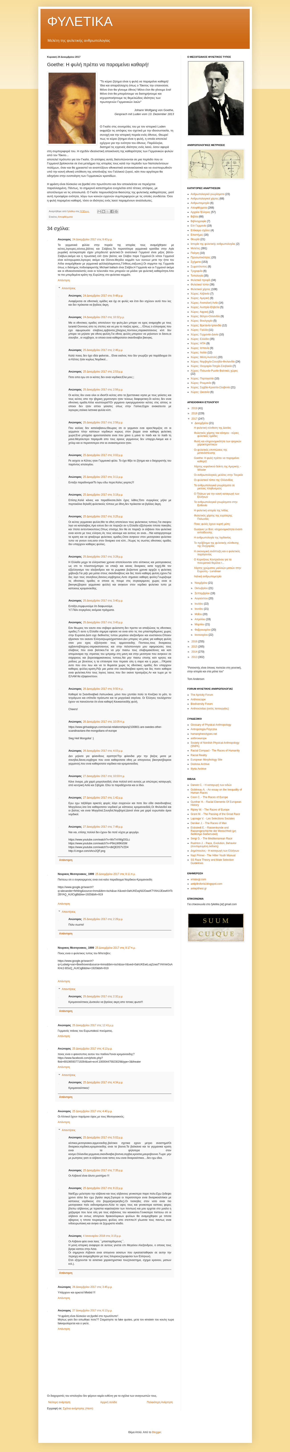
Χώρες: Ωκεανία (200, 392)
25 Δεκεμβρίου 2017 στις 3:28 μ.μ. (103, 556)
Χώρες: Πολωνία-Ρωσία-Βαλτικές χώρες (214, 370)
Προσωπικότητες (201, 257)
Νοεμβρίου (201, 582)
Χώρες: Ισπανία (200, 348)
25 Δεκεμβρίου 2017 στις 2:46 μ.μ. (103, 350)
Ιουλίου (199, 603)
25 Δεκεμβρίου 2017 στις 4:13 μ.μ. (92, 1048)
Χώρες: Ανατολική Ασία (204, 302)
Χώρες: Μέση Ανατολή (204, 357)
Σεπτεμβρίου (202, 593)
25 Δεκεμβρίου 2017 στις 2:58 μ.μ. (103, 422)
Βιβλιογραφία (198, 221)
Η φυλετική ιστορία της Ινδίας (211, 510)
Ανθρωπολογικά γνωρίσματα (208, 194)
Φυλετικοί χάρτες (201, 289)
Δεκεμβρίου (202, 423)
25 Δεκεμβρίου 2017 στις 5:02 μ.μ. (103, 1137)
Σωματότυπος (199, 266)
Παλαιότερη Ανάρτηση (160, 1402)
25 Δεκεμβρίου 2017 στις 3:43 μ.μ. (103, 622)
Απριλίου (200, 619)
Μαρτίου (200, 624)
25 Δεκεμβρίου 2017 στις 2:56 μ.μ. (103, 389)
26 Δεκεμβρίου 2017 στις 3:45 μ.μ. (92, 1287)
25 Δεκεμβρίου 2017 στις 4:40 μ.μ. (92, 1111)
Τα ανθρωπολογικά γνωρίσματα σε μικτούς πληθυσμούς (214, 487)
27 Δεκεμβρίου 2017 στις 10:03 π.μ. (104, 776)
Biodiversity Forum (202, 703)
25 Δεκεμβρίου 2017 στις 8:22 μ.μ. (103, 1188)
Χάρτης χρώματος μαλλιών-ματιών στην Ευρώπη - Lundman (217, 569)
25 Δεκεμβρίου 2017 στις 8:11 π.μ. (115, 874)
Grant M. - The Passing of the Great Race (215, 814)
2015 (194, 646)
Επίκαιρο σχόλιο (200, 230)
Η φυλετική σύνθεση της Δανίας (212, 427)
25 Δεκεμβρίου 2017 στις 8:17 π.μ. (115, 947)
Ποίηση (195, 253)
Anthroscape (198, 699)
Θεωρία (195, 239)
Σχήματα (196, 261)
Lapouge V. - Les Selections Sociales (213, 818)
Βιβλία (194, 216)
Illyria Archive (199, 768)
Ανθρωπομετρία (200, 203)
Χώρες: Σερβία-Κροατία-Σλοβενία (210, 387)
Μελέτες (195, 248)
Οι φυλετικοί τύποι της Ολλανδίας (213, 480)
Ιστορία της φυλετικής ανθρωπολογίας (213, 243)
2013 (194, 657)
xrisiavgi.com (198, 879)
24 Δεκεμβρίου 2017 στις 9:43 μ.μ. (92, 239)
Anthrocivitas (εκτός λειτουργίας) (210, 708)
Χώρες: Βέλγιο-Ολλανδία (205, 316)
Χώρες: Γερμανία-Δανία (205, 334)
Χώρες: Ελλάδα (200, 339)
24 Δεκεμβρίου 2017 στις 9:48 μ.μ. (103, 295)
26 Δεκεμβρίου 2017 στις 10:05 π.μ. (104, 721)
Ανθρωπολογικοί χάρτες (205, 198)
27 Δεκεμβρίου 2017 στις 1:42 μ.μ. (103, 797)
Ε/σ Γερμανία (198, 225)
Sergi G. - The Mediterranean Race (211, 838)
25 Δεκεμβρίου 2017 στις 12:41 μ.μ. (93, 1025)
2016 (194, 641)
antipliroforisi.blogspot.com (206, 883)
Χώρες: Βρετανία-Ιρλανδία (206, 325)
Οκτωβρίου (201, 588)
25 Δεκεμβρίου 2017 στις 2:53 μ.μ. (103, 371)
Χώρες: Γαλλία (199, 329)
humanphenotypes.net (204, 733)
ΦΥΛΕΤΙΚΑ (80, 21)
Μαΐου (199, 614)
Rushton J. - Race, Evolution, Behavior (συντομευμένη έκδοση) (214, 845)
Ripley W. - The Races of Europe (210, 809)
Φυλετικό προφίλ (201, 280)
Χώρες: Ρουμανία (201, 382)
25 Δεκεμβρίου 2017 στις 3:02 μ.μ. (103, 455)
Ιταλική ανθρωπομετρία (207, 576)
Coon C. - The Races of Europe (209, 797)
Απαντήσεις (69, 288)
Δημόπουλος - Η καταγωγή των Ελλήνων (215, 850)
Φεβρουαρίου (203, 629)
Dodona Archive (200, 764)
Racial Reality (199, 755)
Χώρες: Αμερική (200, 298)
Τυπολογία (197, 275)
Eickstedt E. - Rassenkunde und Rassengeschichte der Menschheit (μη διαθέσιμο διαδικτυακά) (213, 831)
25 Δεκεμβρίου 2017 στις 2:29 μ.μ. (103, 919)
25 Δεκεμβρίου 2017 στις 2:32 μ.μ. (103, 996)
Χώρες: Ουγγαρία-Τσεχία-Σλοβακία (211, 366)
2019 (194, 408)
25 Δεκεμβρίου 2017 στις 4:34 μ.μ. (103, 1082)
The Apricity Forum (202, 694)
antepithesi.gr (199, 888)
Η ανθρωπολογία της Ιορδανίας (212, 537)
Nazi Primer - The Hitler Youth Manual (213, 855)
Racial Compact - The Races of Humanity (215, 750)
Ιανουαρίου (202, 634)
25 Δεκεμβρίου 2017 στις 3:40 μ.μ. (103, 600)
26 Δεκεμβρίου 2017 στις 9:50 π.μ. (103, 688)
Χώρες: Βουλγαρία (202, 320)
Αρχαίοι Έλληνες (200, 212)
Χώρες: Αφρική (199, 311)
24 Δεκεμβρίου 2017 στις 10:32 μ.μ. (104, 317)
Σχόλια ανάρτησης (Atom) (78, 1408)
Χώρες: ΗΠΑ (198, 343)
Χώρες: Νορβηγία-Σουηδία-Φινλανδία (213, 361)
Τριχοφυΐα (197, 271)
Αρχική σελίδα (108, 1402)
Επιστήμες (197, 234)
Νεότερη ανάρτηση (59, 1402)
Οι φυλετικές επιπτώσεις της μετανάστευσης (210, 451)
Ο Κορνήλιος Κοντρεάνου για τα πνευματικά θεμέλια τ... (212, 561)
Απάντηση (64, 280)
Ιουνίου (199, 608)
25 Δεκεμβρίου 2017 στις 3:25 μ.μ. (103, 516)
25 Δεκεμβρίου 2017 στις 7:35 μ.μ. (103, 1170)
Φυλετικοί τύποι (200, 284)
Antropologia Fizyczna (204, 729)
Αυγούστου (201, 598)
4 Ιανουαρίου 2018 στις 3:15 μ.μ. (102, 1235)
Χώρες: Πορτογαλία (202, 378)
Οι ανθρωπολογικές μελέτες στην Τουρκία (218, 474)
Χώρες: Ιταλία (199, 352)
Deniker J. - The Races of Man (209, 823)
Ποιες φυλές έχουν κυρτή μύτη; (212, 524)
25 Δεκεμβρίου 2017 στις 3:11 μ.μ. (103, 476)
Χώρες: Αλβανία (200, 293)
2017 (194, 418)
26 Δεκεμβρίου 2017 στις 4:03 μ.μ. (103, 750)
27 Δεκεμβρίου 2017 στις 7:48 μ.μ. (103, 826)
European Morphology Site (206, 759)
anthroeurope (199, 738)
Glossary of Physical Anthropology (211, 724)
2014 (194, 651)
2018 (194, 413)
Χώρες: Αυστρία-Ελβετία (205, 307)
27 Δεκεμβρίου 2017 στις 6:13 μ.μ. (92, 1310)
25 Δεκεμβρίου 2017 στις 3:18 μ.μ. (103, 494)
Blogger (156, 1432)
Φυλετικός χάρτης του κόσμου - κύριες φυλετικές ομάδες (216, 434)
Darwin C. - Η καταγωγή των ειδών (211, 785)
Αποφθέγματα (65, 216)
